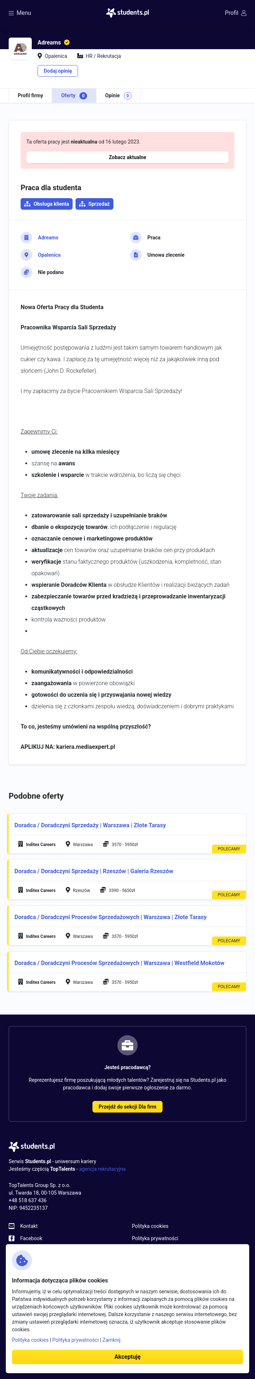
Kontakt (29, 1226)
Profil (235, 12)
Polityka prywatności (155, 1238)
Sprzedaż (99, 204)
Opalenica (49, 255)
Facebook (31, 1238)
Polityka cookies (150, 1226)
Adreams (48, 237)
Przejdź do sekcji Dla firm (127, 1107)
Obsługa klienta (51, 204)
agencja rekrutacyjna (102, 1169)
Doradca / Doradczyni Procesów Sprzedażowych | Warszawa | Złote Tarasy (110, 917)
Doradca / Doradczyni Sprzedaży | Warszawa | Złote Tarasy (90, 825)
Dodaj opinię (58, 71)
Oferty (74, 95)
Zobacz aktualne (127, 157)
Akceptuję (127, 1356)
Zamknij (112, 1340)
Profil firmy (30, 95)
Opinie (118, 95)
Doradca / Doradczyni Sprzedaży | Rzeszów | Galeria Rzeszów (93, 871)
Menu (20, 12)
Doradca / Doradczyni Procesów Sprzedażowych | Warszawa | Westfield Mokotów (119, 963)
